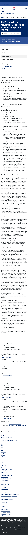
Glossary (2, 473)
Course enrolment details (8, 71)
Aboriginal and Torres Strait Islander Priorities (9, 497)
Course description (6, 56)
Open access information (5, 527)
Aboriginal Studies (4, 502)
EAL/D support (4, 487)
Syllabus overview (6, 52)
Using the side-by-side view (6, 478)
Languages (3, 455)
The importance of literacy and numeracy (9, 438)
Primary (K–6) (3, 462)
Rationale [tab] (9, 45)
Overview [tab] (3, 45)
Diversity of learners (5, 484)
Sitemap (2, 525)
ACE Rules (3, 515)
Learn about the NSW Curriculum (7, 437)
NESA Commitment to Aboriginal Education (9, 496)
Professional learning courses (6, 475)
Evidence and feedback (5, 511)
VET (2, 456)
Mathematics (3, 445)
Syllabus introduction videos (6, 469)
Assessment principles (5, 506)
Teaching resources (4, 472)
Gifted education (4, 485)
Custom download (4, 480)
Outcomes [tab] (21, 45)
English (2, 444)
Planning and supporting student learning (9, 440)
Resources (3, 467)
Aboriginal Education (6, 493)
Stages (2, 460)
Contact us (3, 529)
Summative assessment (5, 509)
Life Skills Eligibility (7, 375)
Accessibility (16, 525)
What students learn (7, 66)
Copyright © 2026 (4, 532)
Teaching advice (4, 470)
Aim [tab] (15, 45)
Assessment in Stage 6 (5, 514)
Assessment (4, 504)
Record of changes (4, 477)
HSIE (2, 450)
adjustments (6, 163)
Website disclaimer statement (19, 527)
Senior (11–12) (3, 465)
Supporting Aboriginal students (7, 490)
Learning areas (4, 442)
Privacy (13, 431)
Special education (4, 489)
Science (2, 447)
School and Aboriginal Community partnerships (10, 494)
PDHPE (2, 453)
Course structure (6, 68)
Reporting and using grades (6, 512)
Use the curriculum (5, 435)
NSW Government (17, 529)
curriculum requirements (15, 424)
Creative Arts (3, 452)
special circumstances (6, 357)
